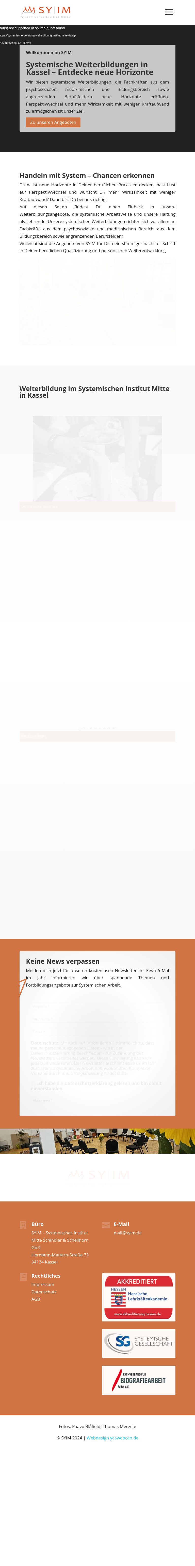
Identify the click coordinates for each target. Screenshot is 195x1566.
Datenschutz (44, 1292)
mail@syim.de (128, 1233)
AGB (35, 1299)
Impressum (42, 1284)
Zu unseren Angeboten (53, 122)
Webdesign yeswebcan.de (113, 1438)
